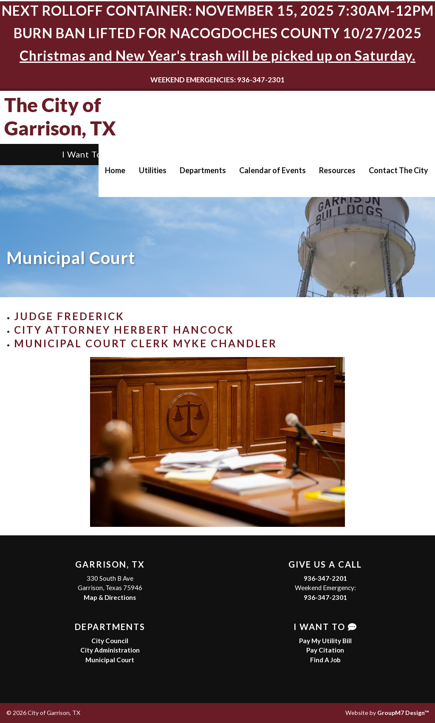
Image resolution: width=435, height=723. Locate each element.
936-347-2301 (325, 597)
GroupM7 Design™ (403, 712)
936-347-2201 (325, 578)
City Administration (110, 650)
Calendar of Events (272, 170)
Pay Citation (325, 650)
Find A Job (325, 660)
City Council (109, 640)
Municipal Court (109, 660)
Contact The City (398, 170)
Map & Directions (110, 597)
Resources (337, 170)
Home (115, 170)
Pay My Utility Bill (325, 640)
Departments (203, 170)
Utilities (153, 170)
